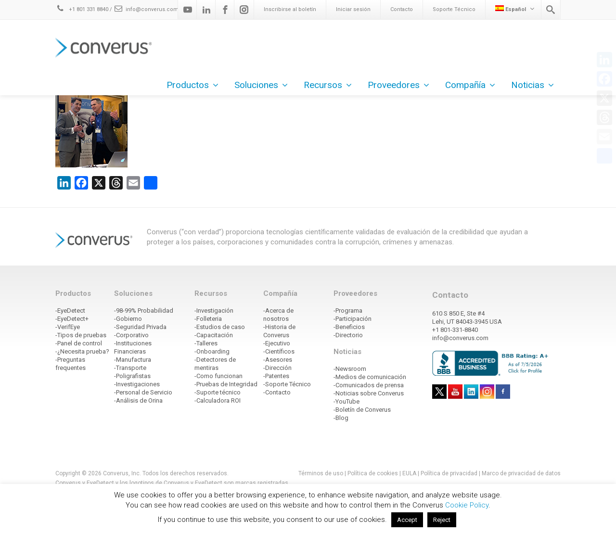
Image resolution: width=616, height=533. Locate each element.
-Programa (348, 310)
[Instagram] (244, 9)
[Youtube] (187, 9)
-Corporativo (131, 335)
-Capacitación (213, 335)
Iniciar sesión (353, 9)
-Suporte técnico (217, 392)
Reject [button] (441, 519)
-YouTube (346, 401)
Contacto (401, 9)
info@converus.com (146, 9)
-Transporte (130, 367)
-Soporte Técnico (287, 384)
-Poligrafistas (132, 376)
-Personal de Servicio (143, 392)
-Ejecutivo (276, 343)
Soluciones (261, 84)
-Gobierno (128, 318)
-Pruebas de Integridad (225, 384)
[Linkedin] (206, 9)
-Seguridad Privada (140, 326)
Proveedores (398, 84)
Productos (192, 84)
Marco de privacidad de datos (521, 473)
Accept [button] (407, 519)
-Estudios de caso (219, 326)
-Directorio (348, 335)
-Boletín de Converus (362, 409)
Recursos (328, 84)
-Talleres (206, 343)
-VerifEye (67, 326)
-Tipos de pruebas (80, 335)
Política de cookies (372, 473)
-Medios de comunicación (370, 377)
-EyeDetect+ (72, 318)
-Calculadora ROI (217, 400)
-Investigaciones (137, 384)
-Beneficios (349, 326)
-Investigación (213, 310)
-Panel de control (78, 343)
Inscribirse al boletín (290, 9)
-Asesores (277, 359)
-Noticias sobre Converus (369, 393)
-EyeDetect (70, 310)
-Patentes (276, 376)
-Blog (341, 417)
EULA (409, 473)
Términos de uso (320, 473)
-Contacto (277, 392)
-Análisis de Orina (138, 400)
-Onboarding (212, 351)
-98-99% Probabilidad (143, 310)
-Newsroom (350, 368)
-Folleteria (208, 318)
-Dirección (277, 367)
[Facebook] (225, 9)
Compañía (470, 84)
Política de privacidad (450, 473)
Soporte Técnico (454, 9)
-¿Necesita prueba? (82, 351)
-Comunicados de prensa (369, 385)
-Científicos (279, 351)
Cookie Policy (466, 505)
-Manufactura (132, 359)
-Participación (353, 318)
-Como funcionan (218, 376)
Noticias (532, 84)
